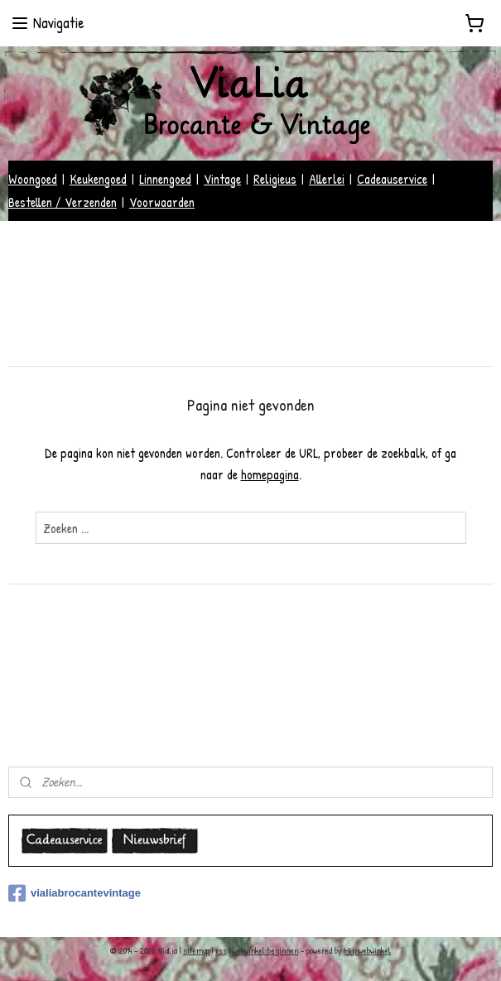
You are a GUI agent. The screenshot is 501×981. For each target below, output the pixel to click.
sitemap (196, 950)
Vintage (222, 179)
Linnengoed (165, 179)
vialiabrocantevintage (74, 893)
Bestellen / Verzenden (62, 202)
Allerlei (326, 179)
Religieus (274, 179)
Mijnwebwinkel (367, 950)
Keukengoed (98, 179)
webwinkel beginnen (265, 950)
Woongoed (32, 179)
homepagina (270, 474)
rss (221, 950)
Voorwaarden (162, 202)
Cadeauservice (392, 179)
